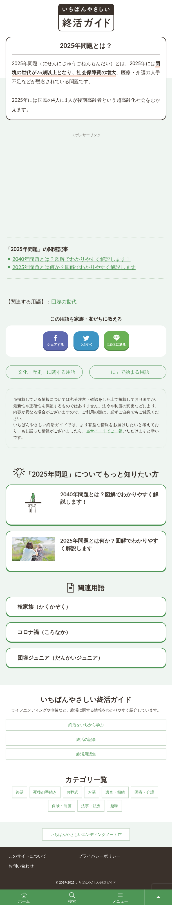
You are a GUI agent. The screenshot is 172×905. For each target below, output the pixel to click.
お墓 (92, 792)
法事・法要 (91, 805)
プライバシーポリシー (99, 855)
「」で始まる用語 (127, 372)
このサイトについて (27, 855)
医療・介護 (144, 792)
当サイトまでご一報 (104, 430)
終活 (20, 792)
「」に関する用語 (44, 372)
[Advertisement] (86, 179)
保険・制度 (62, 805)
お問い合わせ (21, 865)
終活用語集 (86, 754)
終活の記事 (86, 739)
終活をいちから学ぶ (86, 724)
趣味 (114, 805)
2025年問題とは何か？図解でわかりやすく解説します (74, 267)
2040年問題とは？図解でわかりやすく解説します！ (71, 259)
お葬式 (72, 792)
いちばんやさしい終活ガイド (95, 882)
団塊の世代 (64, 301)
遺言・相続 (115, 792)
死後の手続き (45, 792)
